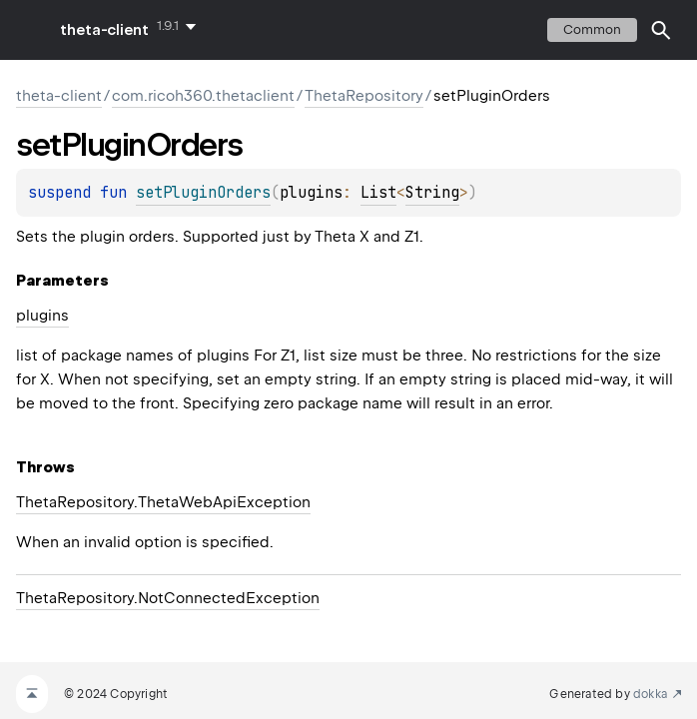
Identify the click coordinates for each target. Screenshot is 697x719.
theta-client (104, 30)
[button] (661, 30)
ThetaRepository (364, 96)
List (378, 193)
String (432, 193)
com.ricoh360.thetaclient (203, 96)
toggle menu (30, 30)
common (592, 29)
